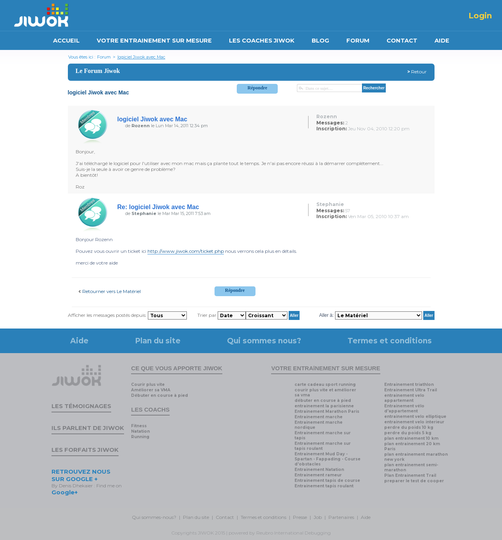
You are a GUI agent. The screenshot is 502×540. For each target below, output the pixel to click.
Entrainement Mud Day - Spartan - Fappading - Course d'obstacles (327, 459)
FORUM (357, 40)
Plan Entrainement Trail (410, 475)
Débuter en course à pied (159, 395)
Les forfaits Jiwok (85, 449)
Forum (104, 57)
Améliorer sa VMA (150, 390)
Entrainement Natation (319, 469)
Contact (225, 517)
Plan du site (158, 340)
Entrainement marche (318, 416)
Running (140, 436)
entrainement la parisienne (324, 406)
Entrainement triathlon (409, 384)
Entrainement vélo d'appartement (404, 408)
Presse (300, 517)
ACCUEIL (66, 40)
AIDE (442, 40)
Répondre (257, 88)
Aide (79, 340)
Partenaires (341, 517)
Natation (140, 431)
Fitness (139, 425)
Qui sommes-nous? (154, 517)
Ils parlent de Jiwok (87, 428)
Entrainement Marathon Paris (326, 411)
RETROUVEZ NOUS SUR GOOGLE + (80, 475)
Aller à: (326, 315)
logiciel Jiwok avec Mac (141, 57)
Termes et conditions (390, 340)
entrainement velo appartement (404, 398)
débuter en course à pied (322, 400)
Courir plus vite (148, 384)
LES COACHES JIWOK (261, 40)
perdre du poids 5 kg (407, 432)
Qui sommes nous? (264, 340)
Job (318, 517)
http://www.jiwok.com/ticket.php (185, 251)
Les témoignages (81, 406)
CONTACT (402, 40)
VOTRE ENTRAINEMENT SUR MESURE (154, 40)
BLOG (320, 40)
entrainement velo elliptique (415, 416)
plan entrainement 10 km (411, 438)
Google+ (64, 492)
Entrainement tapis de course (327, 480)
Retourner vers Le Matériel (111, 291)
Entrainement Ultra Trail (410, 390)
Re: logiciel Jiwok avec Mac (158, 207)
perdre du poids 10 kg (408, 427)
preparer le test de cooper (414, 480)
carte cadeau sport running (325, 384)
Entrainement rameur (318, 475)
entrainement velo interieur (414, 422)
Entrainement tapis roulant (323, 485)
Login (480, 15)
